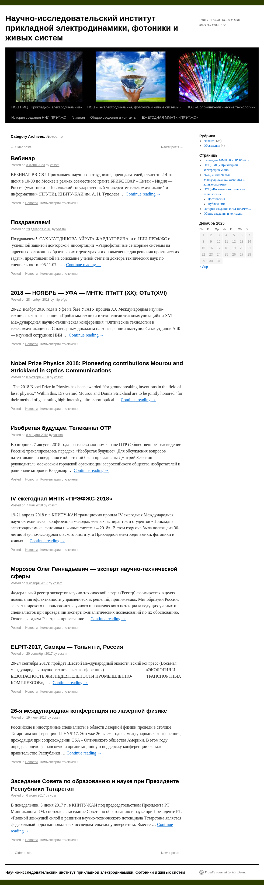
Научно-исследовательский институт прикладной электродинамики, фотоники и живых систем (91, 28)
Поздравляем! (31, 222)
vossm (55, 165)
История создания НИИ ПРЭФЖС (38, 117)
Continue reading (143, 194)
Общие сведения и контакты (113, 117)
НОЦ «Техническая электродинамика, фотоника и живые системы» (224, 179)
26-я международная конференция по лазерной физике (89, 711)
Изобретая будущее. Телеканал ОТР (61, 428)
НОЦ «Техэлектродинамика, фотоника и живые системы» (134, 107)
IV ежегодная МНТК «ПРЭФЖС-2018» (61, 498)
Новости (31, 203)
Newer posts (172, 147)
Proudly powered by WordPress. (225, 872)
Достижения (216, 199)
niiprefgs (61, 299)
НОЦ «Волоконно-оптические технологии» (220, 107)
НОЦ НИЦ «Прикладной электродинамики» (46, 107)
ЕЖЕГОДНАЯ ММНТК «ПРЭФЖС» (170, 117)
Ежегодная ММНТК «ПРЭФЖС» (226, 160)
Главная (78, 117)
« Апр (204, 267)
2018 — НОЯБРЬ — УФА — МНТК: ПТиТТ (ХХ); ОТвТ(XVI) (89, 293)
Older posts (21, 147)
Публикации (216, 204)
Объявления (212, 146)
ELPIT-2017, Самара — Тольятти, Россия (67, 647)
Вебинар (23, 158)
